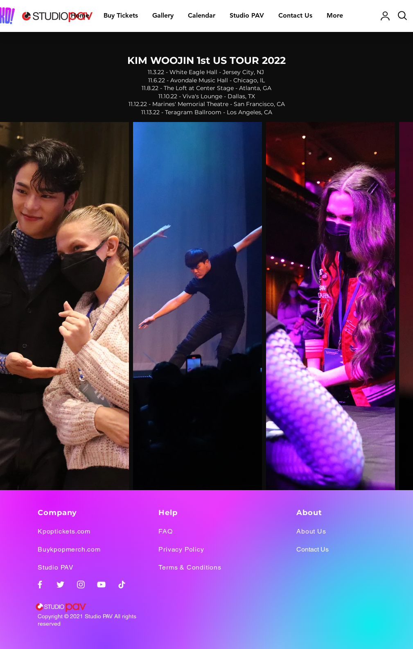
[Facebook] (40, 584)
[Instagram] (81, 584)
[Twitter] (60, 584)
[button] (163, 15)
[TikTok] (122, 584)
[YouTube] (101, 584)
